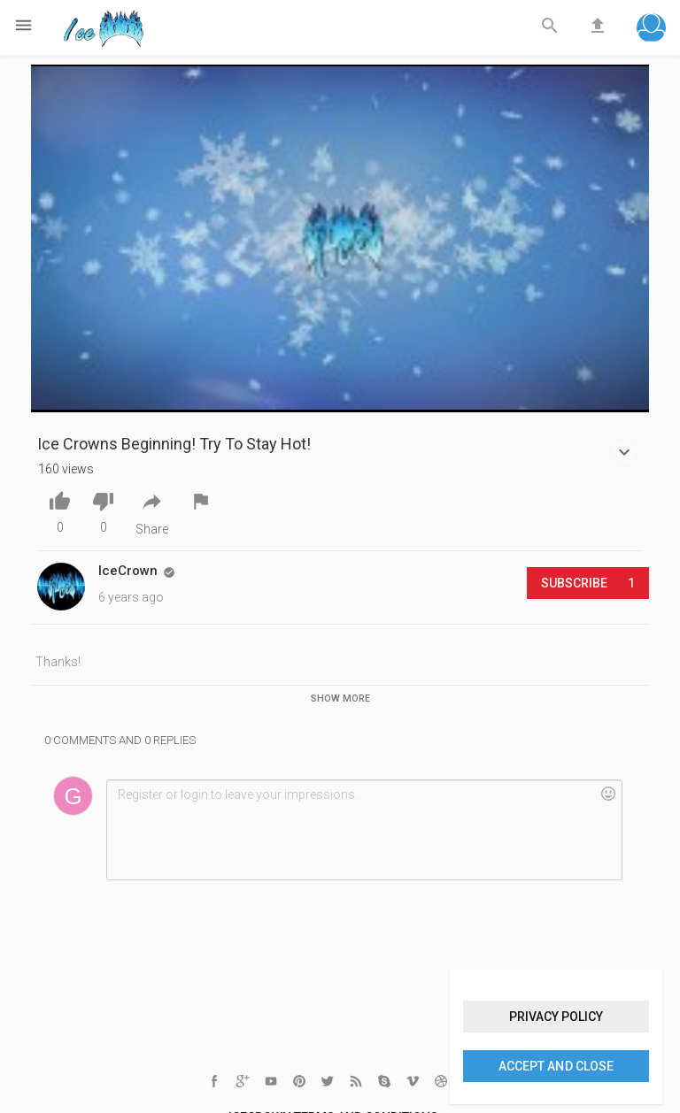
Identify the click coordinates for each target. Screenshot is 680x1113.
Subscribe (588, 583)
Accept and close (555, 1066)
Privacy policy (556, 1016)
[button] (651, 30)
